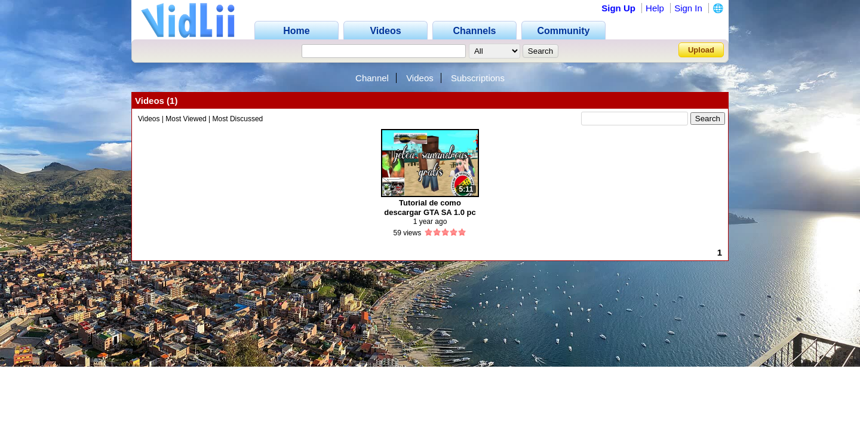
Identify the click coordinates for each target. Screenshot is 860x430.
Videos (420, 78)
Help (655, 8)
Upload (701, 49)
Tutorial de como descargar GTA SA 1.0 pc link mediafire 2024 (429, 207)
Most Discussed (238, 119)
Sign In (688, 8)
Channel (372, 78)
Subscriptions (478, 78)
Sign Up (618, 8)
